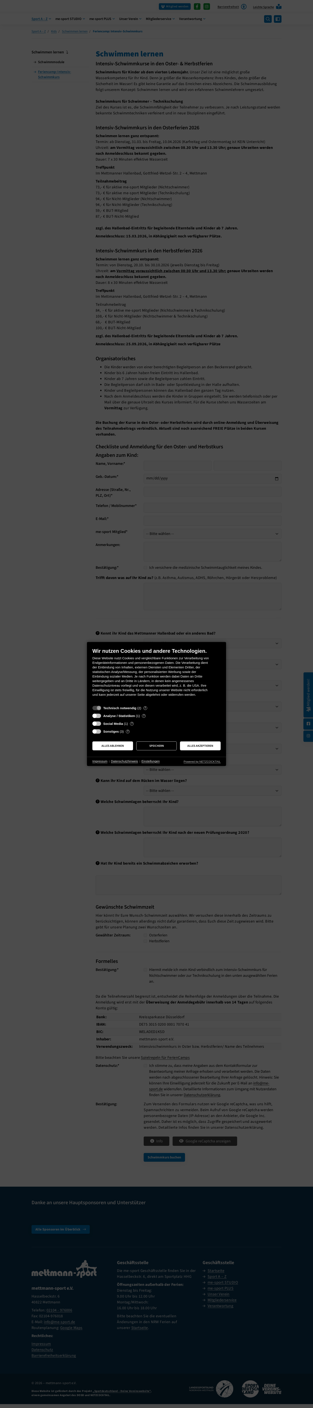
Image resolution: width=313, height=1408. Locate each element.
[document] (156, 675)
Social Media (113, 723)
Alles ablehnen (113, 746)
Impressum (99, 761)
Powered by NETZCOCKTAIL (202, 761)
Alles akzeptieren (200, 746)
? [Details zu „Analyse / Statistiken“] (144, 716)
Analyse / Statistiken (119, 716)
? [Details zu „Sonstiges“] (127, 731)
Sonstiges (111, 731)
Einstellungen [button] (151, 761)
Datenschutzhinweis (124, 761)
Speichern (156, 746)
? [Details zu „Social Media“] (132, 723)
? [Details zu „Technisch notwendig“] (145, 708)
